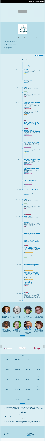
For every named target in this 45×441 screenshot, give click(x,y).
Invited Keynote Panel (28, 108)
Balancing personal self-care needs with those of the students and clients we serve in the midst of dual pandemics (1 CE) (31, 265)
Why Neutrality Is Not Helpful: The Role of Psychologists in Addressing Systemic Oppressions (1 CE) (32, 288)
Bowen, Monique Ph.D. (28, 314)
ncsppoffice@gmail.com (30, 435)
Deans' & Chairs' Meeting (28, 80)
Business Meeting (26, 293)
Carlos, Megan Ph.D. (17, 329)
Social (24, 73)
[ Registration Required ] (26, 72)
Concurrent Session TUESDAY (29, 135)
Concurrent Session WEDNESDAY (29, 252)
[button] (1, 346)
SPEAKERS (34, 1)
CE (24, 108)
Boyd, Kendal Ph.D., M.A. (39, 314)
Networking (25, 87)
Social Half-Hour (26, 69)
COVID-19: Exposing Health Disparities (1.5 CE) (31, 210)
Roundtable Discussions (27, 109)
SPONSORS (38, 1)
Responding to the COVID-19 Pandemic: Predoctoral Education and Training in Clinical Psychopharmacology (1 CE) (32, 234)
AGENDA (30, 1)
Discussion (25, 114)
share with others (7, 430)
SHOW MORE (22, 403)
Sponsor (25, 96)
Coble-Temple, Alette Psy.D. (39, 329)
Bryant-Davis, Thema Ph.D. (6, 329)
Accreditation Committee (28, 186)
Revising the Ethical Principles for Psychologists (31, 142)
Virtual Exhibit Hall (26, 92)
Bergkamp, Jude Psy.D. (6, 314)
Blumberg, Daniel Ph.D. (17, 314)
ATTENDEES (42, 1)
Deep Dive (27, 128)
